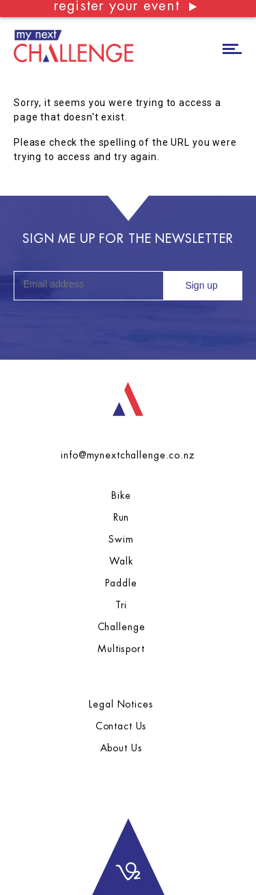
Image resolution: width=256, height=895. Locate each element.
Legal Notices (121, 704)
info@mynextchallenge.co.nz (128, 455)
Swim (121, 539)
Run (121, 517)
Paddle (121, 583)
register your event (126, 6)
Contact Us (121, 726)
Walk (120, 561)
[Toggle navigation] (232, 48)
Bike (120, 495)
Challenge (121, 627)
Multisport (121, 648)
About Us (121, 748)
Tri (121, 605)
